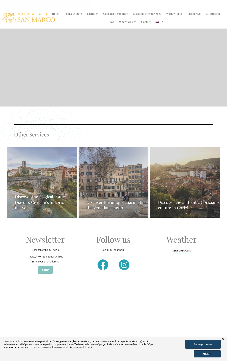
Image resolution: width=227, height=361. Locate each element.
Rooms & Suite (73, 13)
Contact (146, 22)
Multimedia (213, 13)
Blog (111, 22)
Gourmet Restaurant (115, 13)
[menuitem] (160, 22)
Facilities (92, 13)
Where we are (127, 22)
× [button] (223, 339)
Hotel (55, 13)
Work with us (174, 13)
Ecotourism (194, 13)
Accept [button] (207, 353)
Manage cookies (203, 344)
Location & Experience (147, 13)
